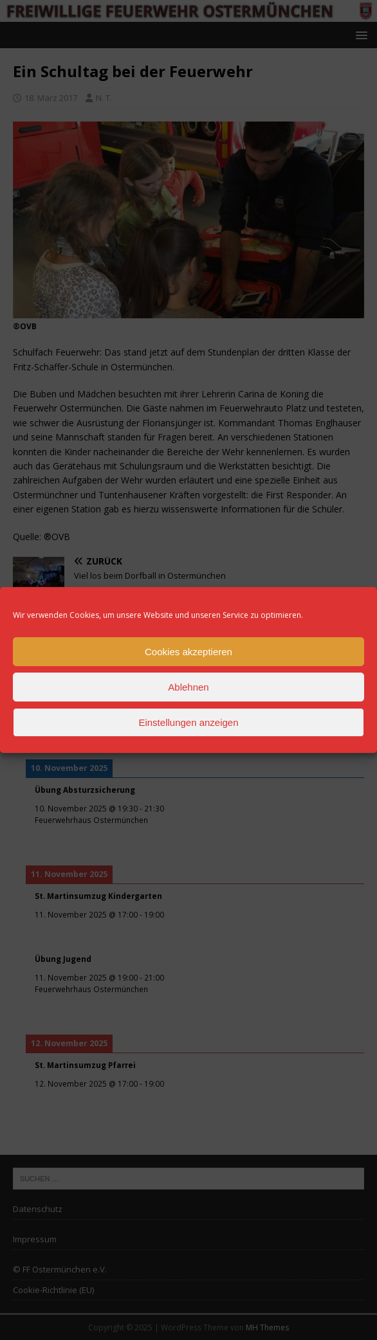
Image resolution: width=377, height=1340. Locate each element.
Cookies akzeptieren (188, 651)
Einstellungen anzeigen (188, 722)
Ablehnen (188, 687)
